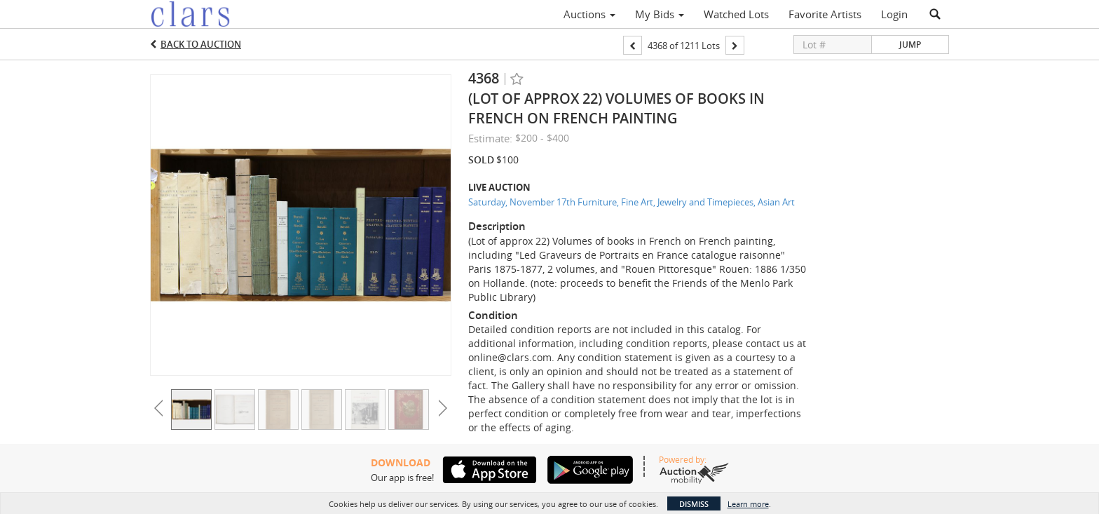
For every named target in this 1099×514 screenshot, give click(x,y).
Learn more (748, 504)
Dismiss (694, 504)
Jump (910, 44)
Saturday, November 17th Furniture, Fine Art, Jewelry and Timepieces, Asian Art (631, 202)
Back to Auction (201, 44)
